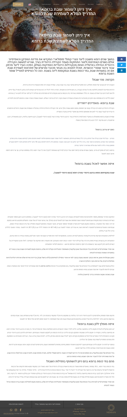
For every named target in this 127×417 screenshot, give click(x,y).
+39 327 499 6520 (47, 410)
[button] (121, 59)
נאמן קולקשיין (99, 4)
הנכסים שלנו (82, 4)
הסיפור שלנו (91, 4)
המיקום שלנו (56, 4)
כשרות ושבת (65, 4)
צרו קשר (37, 4)
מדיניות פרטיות (8, 413)
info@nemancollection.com (48, 413)
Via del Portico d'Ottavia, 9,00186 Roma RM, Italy (79, 411)
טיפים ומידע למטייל (46, 4)
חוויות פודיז (73, 4)
